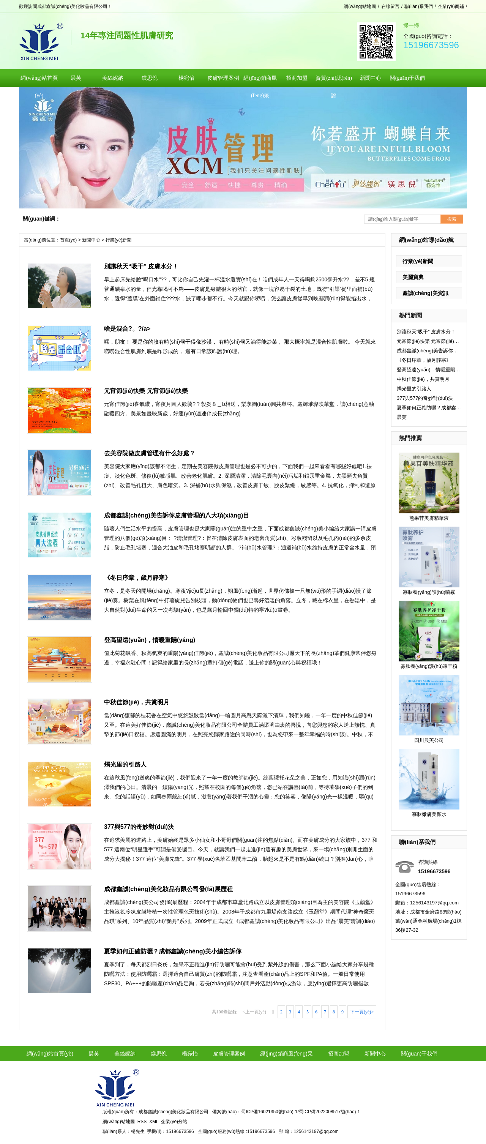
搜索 (451, 219)
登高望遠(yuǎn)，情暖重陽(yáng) (149, 640)
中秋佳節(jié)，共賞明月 (423, 379)
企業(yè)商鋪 (451, 6)
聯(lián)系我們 (418, 6)
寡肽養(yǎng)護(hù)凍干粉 (429, 666)
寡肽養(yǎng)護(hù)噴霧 (429, 592)
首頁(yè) (68, 240)
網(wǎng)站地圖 (360, 6)
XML (154, 1121)
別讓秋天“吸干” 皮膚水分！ (426, 332)
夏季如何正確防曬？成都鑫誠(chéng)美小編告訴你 (172, 951)
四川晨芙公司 (429, 740)
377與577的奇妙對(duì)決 (425, 398)
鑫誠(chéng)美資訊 (425, 293)
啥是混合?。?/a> (127, 328)
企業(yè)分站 (174, 1121)
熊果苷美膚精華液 (429, 518)
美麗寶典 (413, 277)
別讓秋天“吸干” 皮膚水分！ (141, 266)
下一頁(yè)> (362, 1012)
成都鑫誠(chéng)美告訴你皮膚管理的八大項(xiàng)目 (429, 350)
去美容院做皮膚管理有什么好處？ (149, 453)
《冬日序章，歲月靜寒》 (424, 360)
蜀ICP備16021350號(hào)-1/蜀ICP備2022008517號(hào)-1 (300, 1111)
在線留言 (390, 6)
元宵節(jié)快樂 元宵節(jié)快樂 (429, 341)
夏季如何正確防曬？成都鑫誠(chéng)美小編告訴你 (429, 407)
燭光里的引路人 (414, 388)
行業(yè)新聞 (417, 261)
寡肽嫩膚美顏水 (429, 814)
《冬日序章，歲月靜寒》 (137, 577)
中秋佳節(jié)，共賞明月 (136, 702)
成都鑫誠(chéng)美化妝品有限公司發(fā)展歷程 (168, 889)
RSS (142, 1121)
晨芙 (402, 417)
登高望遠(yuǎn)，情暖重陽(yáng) (429, 369)
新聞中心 (91, 240)
